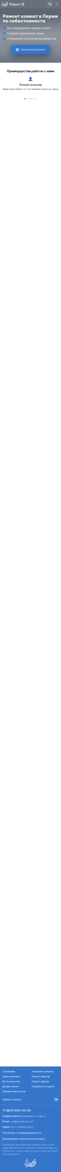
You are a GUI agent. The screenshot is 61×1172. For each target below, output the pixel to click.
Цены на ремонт (11, 1076)
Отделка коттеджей (43, 1086)
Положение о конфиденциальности (21, 1132)
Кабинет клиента (11, 1099)
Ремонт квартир (41, 1076)
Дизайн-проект (10, 1086)
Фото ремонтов (11, 1081)
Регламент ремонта (43, 1071)
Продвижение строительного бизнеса (23, 1138)
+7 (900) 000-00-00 (16, 1110)
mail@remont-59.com (21, 1121)
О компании (8, 1071)
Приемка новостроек (14, 1091)
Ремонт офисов (40, 1081)
